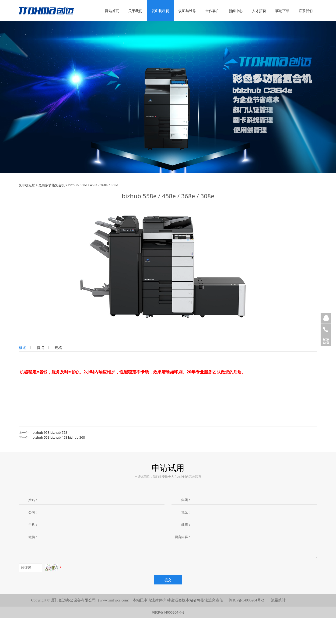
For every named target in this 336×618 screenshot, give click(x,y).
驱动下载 (282, 10)
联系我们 (306, 10)
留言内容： (183, 537)
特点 (40, 347)
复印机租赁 (160, 10)
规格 (58, 347)
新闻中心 (236, 10)
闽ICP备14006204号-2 (168, 612)
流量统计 (278, 600)
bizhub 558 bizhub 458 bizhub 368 (59, 437)
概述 (22, 347)
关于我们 (135, 10)
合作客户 (212, 10)
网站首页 (112, 10)
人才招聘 (259, 10)
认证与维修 (187, 10)
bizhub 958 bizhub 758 (50, 432)
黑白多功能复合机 (51, 185)
